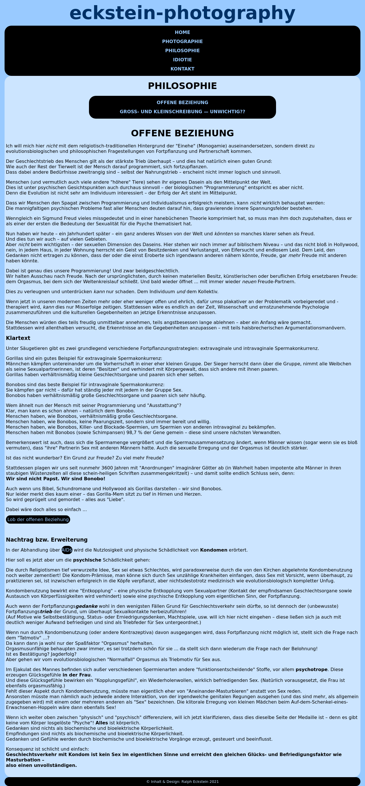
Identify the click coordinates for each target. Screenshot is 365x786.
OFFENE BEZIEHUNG (182, 102)
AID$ (67, 550)
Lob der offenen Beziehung (38, 519)
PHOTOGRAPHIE (182, 41)
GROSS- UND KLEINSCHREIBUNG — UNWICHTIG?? (182, 111)
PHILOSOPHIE (182, 50)
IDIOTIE (182, 59)
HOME (182, 32)
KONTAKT (182, 69)
